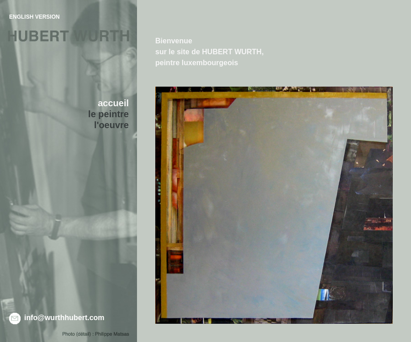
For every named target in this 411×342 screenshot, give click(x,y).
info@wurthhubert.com (64, 317)
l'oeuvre (111, 125)
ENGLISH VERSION (34, 17)
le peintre (108, 114)
